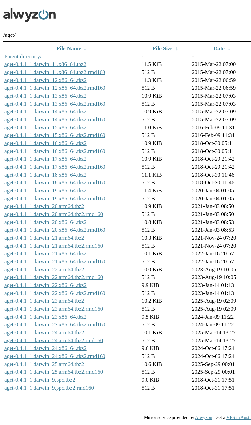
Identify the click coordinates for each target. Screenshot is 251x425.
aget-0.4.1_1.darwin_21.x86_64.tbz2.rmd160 (54, 261)
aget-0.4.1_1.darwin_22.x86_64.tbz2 (45, 285)
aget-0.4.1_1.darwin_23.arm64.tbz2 (44, 301)
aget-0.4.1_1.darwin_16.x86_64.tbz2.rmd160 (54, 151)
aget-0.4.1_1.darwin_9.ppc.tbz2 (39, 380)
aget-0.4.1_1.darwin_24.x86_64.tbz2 (45, 348)
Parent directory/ (23, 56)
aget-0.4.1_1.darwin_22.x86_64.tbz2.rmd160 (54, 293)
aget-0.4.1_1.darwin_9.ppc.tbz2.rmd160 (49, 388)
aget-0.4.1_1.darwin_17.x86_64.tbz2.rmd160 (54, 167)
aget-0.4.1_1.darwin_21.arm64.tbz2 (44, 238)
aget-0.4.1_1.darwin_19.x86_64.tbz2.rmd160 (54, 198)
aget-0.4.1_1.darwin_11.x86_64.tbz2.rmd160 (54, 72)
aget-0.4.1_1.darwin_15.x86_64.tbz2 (45, 127)
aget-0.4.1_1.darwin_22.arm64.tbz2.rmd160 (53, 277)
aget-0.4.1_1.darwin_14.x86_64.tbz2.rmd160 (54, 119)
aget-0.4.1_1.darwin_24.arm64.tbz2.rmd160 (53, 340)
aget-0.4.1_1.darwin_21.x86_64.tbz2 (45, 253)
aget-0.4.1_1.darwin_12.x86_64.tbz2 (45, 80)
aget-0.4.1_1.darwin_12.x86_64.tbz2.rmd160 (54, 88)
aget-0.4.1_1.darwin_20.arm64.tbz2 (44, 206)
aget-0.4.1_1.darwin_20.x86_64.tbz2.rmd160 (54, 230)
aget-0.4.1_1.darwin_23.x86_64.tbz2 (45, 317)
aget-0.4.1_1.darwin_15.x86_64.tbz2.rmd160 (54, 135)
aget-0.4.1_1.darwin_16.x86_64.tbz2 (45, 143)
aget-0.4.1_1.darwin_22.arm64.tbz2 (44, 269)
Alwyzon (203, 417)
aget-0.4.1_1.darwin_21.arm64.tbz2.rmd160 (53, 246)
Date (219, 48)
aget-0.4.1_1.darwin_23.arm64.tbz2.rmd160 (53, 309)
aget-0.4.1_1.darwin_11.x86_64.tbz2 (45, 64)
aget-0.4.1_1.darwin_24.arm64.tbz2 (44, 332)
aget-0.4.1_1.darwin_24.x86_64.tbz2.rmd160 (54, 356)
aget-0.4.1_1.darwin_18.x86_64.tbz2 (45, 175)
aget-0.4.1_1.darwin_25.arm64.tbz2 (44, 364)
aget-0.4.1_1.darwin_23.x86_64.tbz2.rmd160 (54, 324)
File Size (162, 48)
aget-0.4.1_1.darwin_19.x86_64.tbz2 (45, 190)
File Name (69, 48)
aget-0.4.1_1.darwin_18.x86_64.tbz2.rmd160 (54, 182)
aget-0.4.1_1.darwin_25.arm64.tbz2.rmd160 (53, 372)
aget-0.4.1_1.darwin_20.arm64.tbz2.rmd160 (53, 214)
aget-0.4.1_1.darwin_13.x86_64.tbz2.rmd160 (54, 104)
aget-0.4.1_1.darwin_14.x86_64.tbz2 (45, 111)
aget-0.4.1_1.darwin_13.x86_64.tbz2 (45, 96)
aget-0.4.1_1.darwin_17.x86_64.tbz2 (45, 159)
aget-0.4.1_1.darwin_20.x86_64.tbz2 (45, 222)
